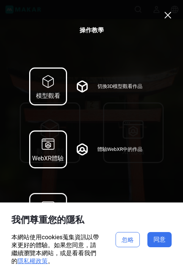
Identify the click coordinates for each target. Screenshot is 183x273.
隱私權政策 (32, 261)
